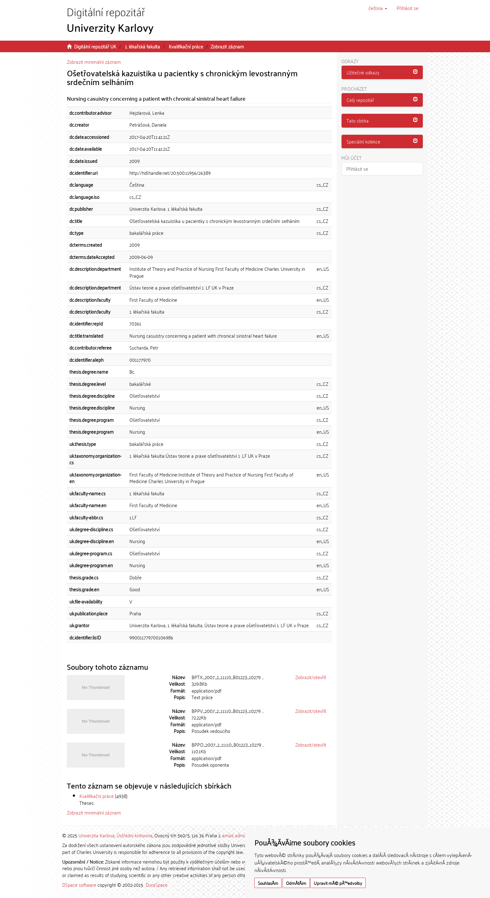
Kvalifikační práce (186, 46)
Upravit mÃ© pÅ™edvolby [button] (338, 883)
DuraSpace (157, 884)
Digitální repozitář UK (95, 46)
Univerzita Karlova (96, 835)
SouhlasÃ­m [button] (268, 883)
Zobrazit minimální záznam (94, 61)
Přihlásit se (357, 168)
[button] (378, 8)
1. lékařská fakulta (142, 46)
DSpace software (79, 884)
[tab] (382, 72)
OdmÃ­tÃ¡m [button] (296, 883)
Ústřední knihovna (134, 835)
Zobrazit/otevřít (310, 677)
